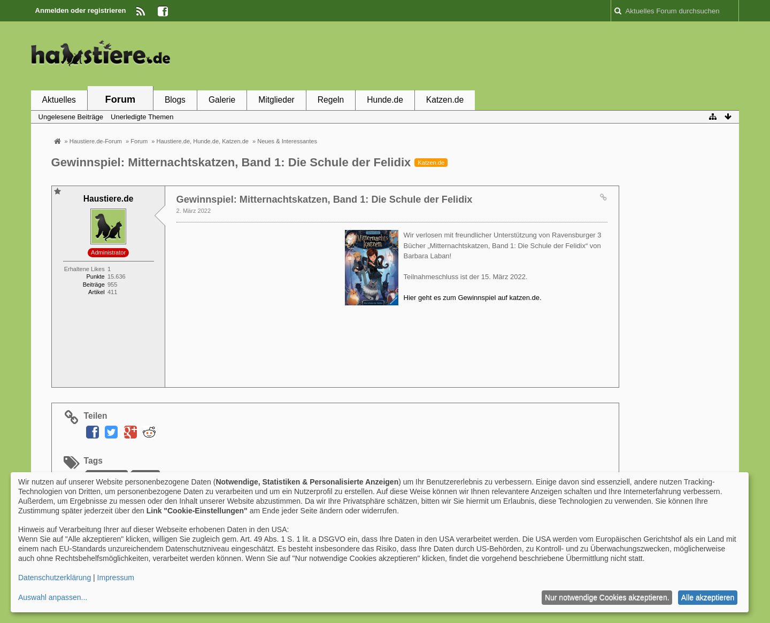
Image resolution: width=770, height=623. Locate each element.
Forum (120, 99)
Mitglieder (276, 99)
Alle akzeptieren (708, 597)
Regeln (331, 99)
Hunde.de (385, 99)
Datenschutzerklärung (54, 577)
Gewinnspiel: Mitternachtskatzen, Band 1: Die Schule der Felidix (231, 162)
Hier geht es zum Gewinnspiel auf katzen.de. (473, 298)
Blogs (175, 99)
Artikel (96, 292)
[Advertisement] (544, 55)
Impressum (115, 577)
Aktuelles (59, 99)
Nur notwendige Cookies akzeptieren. (607, 597)
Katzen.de (445, 99)
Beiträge (94, 284)
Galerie (222, 99)
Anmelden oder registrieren (80, 10)
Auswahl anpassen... (52, 597)
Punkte (95, 276)
